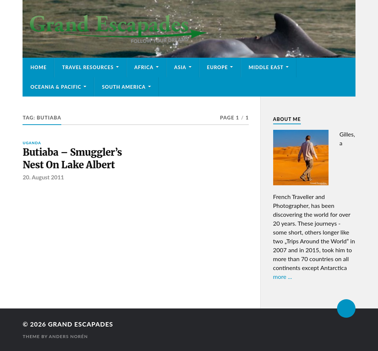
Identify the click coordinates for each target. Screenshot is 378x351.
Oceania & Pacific (55, 87)
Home (38, 67)
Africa (144, 67)
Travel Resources (88, 67)
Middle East (266, 67)
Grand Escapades (80, 324)
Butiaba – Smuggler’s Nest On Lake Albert (72, 158)
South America (123, 87)
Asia (180, 67)
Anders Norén (68, 336)
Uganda (32, 143)
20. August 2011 (43, 177)
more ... (282, 276)
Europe (217, 67)
